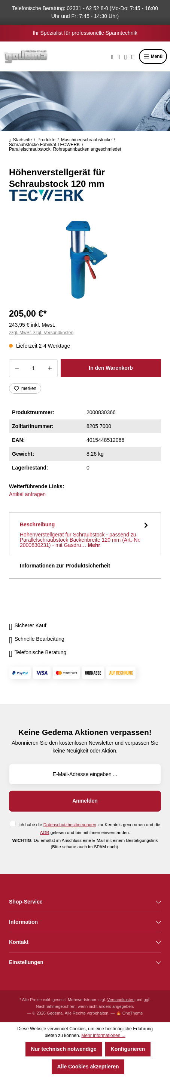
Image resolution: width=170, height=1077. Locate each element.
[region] (85, 258)
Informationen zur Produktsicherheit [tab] (65, 566)
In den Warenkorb (111, 368)
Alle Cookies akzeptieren (88, 1067)
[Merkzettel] (118, 56)
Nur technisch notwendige (64, 1049)
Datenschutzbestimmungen (69, 824)
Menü (153, 56)
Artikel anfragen (27, 494)
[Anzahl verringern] (16, 368)
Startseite (20, 139)
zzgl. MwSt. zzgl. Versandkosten (41, 332)
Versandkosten (120, 999)
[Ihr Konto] (125, 56)
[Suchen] (112, 56)
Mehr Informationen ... (103, 1035)
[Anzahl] (33, 368)
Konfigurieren (128, 1049)
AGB (44, 832)
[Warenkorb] (132, 56)
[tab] (85, 534)
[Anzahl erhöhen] (50, 368)
